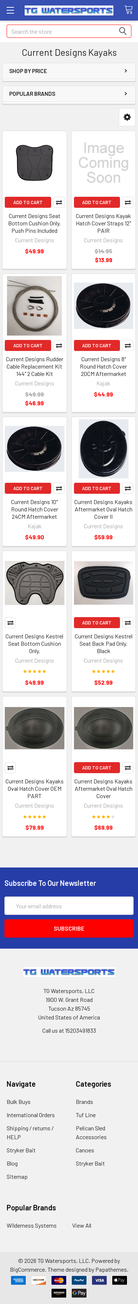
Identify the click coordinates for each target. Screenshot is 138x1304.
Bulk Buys (19, 1101)
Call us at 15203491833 (69, 1030)
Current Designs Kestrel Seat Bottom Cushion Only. (34, 643)
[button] (127, 117)
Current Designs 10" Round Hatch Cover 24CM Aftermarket (34, 509)
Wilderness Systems (32, 1225)
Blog (12, 1163)
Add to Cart (28, 202)
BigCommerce (27, 1269)
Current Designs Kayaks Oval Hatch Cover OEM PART (35, 788)
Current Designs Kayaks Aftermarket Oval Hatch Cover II (103, 509)
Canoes (85, 1150)
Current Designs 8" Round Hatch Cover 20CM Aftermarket (103, 366)
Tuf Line (86, 1114)
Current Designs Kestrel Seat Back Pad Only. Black (103, 643)
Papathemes (111, 1269)
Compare (58, 202)
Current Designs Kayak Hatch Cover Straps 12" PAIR (103, 223)
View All (81, 1225)
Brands (84, 1101)
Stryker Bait (21, 1150)
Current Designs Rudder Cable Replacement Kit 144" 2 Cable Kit (34, 366)
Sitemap (17, 1176)
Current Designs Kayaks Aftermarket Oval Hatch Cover (103, 788)
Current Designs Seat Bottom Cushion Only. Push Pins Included (34, 223)
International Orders (31, 1114)
